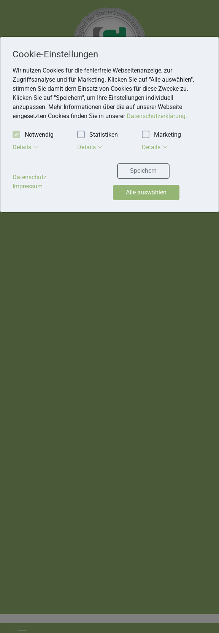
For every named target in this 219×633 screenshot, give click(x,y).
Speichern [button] (143, 170)
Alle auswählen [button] (146, 192)
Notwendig (33, 135)
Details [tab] (26, 147)
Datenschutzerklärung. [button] (157, 116)
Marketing (161, 135)
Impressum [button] (28, 186)
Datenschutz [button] (29, 177)
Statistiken (97, 135)
